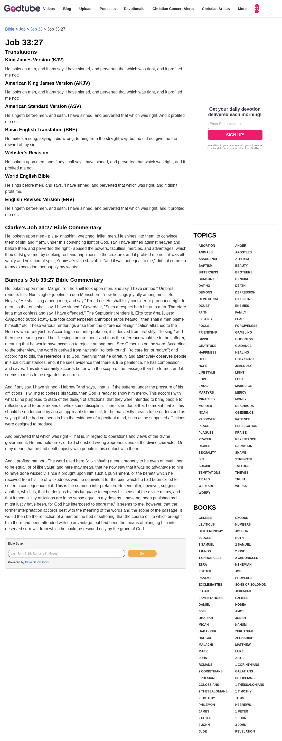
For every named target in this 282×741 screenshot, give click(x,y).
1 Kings (205, 551)
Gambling (243, 332)
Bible (9, 29)
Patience (242, 419)
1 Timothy (243, 691)
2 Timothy (207, 698)
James (204, 711)
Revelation (245, 731)
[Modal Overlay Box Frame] (235, 129)
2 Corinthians (210, 671)
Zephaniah (244, 631)
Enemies (242, 306)
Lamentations (211, 598)
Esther (205, 571)
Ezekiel (241, 598)
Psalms (205, 578)
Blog (67, 9)
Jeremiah (243, 591)
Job (22, 29)
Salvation (243, 446)
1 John (240, 718)
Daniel (204, 604)
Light (240, 372)
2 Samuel (243, 544)
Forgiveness (246, 326)
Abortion (207, 246)
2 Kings (241, 551)
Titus (239, 698)
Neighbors (244, 406)
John (203, 658)
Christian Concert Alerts (173, 9)
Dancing (242, 279)
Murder (205, 406)
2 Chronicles (246, 558)
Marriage (243, 386)
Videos (49, 9)
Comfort (206, 279)
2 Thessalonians (213, 691)
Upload (85, 9)
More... (244, 9)
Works (241, 486)
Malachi (206, 645)
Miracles (207, 399)
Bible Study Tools (37, 562)
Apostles (243, 252)
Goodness (244, 339)
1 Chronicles (210, 558)
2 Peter (205, 718)
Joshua (241, 531)
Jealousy (243, 366)
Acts (239, 658)
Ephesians (207, 678)
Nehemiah (243, 564)
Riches (204, 446)
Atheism (242, 259)
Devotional (209, 299)
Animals (206, 252)
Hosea (240, 604)
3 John (240, 725)
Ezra (203, 564)
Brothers (243, 272)
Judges (205, 538)
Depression (245, 292)
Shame (240, 452)
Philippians (245, 678)
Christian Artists (216, 9)
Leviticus (207, 524)
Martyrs (206, 392)
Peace (204, 426)
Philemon (207, 705)
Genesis (205, 518)
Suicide (205, 466)
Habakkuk (207, 631)
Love (203, 379)
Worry (204, 493)
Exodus (241, 518)
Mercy (240, 392)
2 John (204, 725)
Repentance (245, 439)
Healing (242, 352)
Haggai (205, 638)
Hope (203, 366)
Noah (203, 412)
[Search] (257, 8)
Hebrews (243, 705)
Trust (240, 479)
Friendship (208, 332)
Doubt (204, 306)
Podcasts (108, 9)
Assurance (208, 259)
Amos (240, 611)
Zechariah (244, 638)
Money (241, 399)
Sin (201, 459)
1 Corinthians (247, 665)
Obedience (244, 412)
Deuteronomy (211, 531)
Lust (239, 379)
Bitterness (208, 272)
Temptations (209, 472)
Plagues (206, 432)
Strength (243, 459)
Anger (240, 246)
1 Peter (241, 711)
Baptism (205, 266)
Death (240, 286)
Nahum (241, 624)
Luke (239, 651)
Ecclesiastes (210, 584)
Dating (204, 286)
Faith (203, 312)
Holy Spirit (244, 359)
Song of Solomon (250, 584)
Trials (204, 479)
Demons (205, 292)
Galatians (244, 671)
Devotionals (134, 9)
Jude (203, 731)
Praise (241, 432)
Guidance (243, 346)
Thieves (241, 472)
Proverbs (243, 578)
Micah (204, 624)
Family (240, 312)
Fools (204, 326)
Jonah (240, 618)
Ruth (239, 538)
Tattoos (242, 466)
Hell (202, 359)
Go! (142, 553)
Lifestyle (207, 372)
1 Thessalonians (249, 685)
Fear (239, 319)
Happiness (207, 352)
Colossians (209, 685)
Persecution (246, 426)
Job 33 (36, 29)
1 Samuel (206, 544)
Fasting (205, 319)
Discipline (243, 299)
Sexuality (207, 452)
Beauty (241, 266)
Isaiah (204, 591)
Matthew (243, 645)
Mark (203, 651)
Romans (205, 665)
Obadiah (206, 618)
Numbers (243, 524)
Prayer (205, 439)
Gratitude (207, 346)
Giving (204, 339)
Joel (202, 611)
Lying (203, 386)
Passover (207, 419)
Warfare (206, 486)
